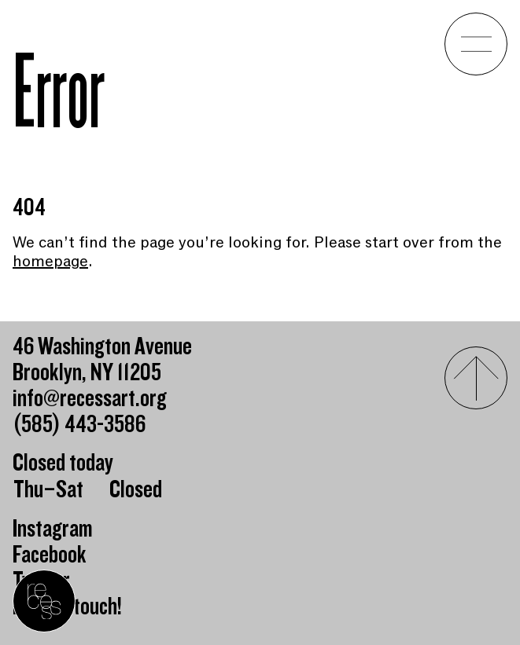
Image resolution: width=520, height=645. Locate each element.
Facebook (50, 555)
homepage (50, 261)
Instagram (53, 529)
